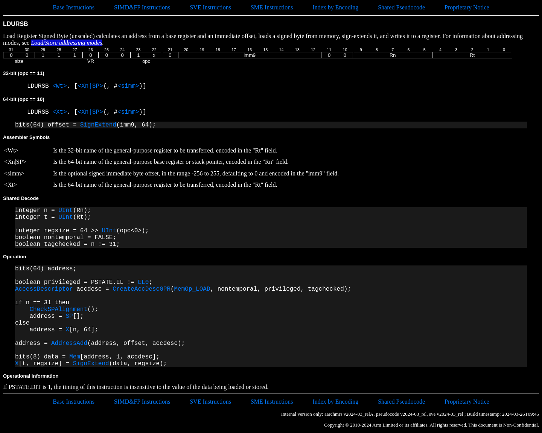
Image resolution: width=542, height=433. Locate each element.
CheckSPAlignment (58, 309)
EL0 (143, 282)
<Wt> (59, 86)
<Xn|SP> (90, 86)
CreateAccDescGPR (142, 289)
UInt (65, 210)
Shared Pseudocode (401, 7)
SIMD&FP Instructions (142, 7)
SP (69, 316)
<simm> (128, 86)
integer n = (36, 210)
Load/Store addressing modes (66, 43)
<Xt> (59, 112)
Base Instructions (73, 7)
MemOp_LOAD (192, 289)
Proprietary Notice (467, 7)
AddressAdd (69, 343)
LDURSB (39, 86)
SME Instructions (272, 7)
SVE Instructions (210, 7)
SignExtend (98, 125)
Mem (74, 357)
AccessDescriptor (44, 289)
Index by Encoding (335, 7)
